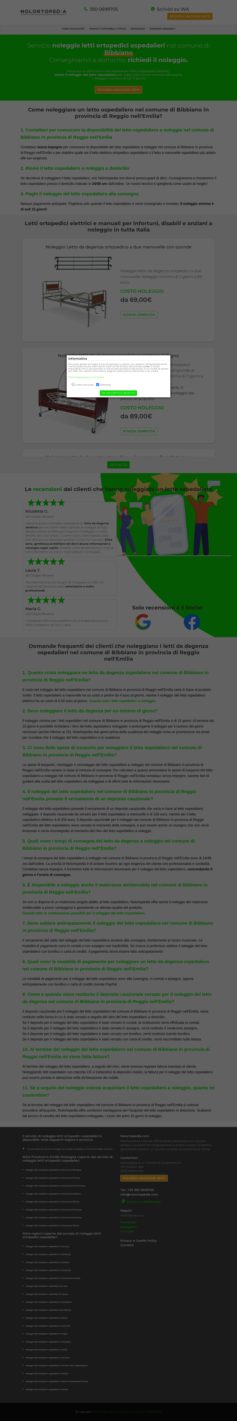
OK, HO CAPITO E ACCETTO (119, 395)
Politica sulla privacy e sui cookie (90, 379)
